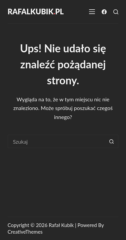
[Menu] (92, 12)
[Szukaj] (115, 11)
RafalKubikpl (36, 11)
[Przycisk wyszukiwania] (111, 141)
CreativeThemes (25, 232)
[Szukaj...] (56, 141)
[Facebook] (104, 11)
